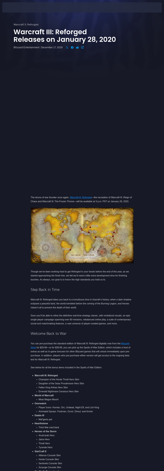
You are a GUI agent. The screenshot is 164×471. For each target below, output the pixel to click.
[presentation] (10, 7)
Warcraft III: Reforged (80, 63)
